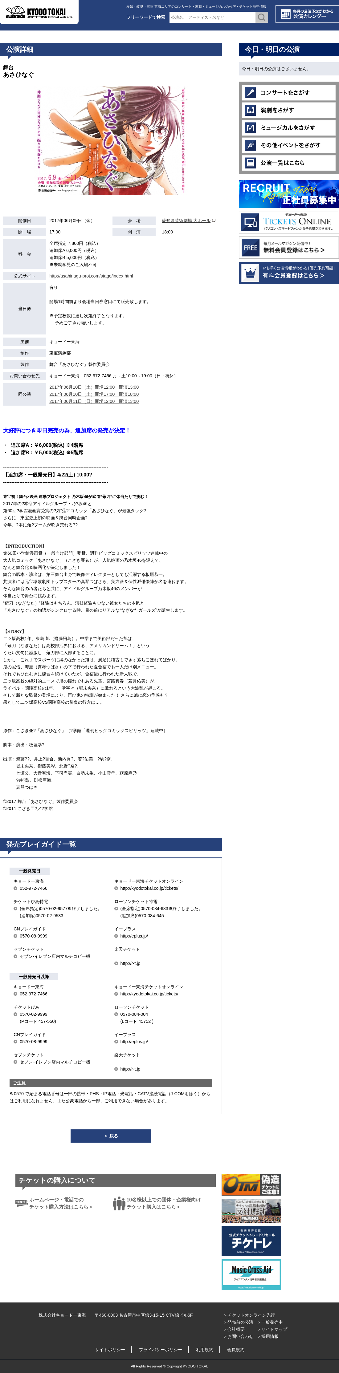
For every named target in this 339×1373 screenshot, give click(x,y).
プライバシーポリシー (160, 1349)
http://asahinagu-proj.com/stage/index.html (91, 275)
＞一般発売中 (270, 1322)
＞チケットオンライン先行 (249, 1315)
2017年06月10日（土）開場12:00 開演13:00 (94, 387)
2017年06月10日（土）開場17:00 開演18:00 (94, 394)
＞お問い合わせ (238, 1336)
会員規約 (235, 1349)
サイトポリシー (110, 1349)
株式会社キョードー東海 (62, 1315)
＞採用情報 (268, 1336)
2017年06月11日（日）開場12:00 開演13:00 (94, 401)
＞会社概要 (234, 1329)
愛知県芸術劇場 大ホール (186, 220)
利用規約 (204, 1349)
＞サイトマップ (272, 1329)
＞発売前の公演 (238, 1322)
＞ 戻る (111, 1135)
